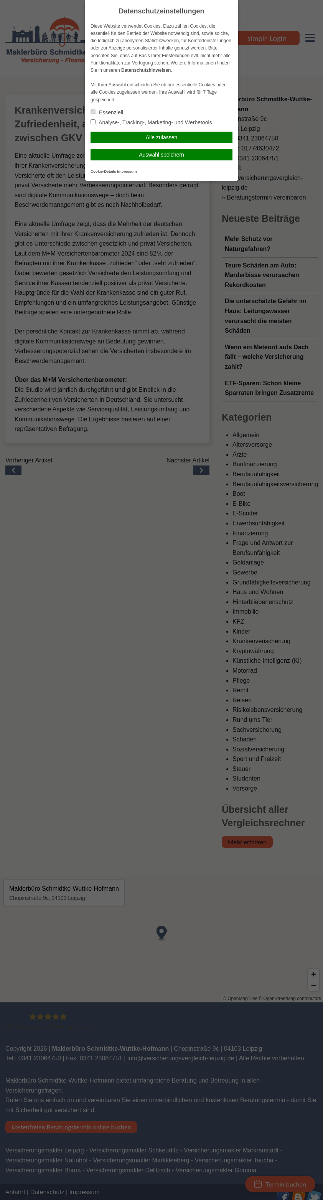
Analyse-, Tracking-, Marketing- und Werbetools (151, 122)
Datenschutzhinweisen (146, 70)
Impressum (127, 171)
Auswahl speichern (161, 155)
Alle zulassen (162, 137)
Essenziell (107, 112)
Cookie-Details (103, 171)
